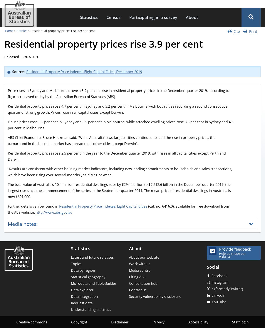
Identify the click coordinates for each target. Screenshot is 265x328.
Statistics (89, 17)
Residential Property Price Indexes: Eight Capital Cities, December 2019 (84, 71)
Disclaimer (120, 322)
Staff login (240, 322)
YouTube (219, 302)
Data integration (84, 296)
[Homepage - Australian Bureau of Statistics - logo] (19, 14)
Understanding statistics (91, 309)
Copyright (79, 322)
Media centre (140, 270)
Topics (76, 263)
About (192, 17)
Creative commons (31, 322)
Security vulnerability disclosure (155, 296)
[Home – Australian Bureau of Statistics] (18, 259)
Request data (82, 303)
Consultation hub (143, 283)
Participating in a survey (153, 17)
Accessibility (198, 322)
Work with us (139, 263)
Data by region (83, 270)
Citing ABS (137, 277)
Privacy (158, 322)
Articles (22, 31)
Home (9, 31)
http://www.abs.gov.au (54, 212)
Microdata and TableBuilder (93, 283)
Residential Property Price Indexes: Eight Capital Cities (103, 206)
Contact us (138, 290)
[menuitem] (88, 17)
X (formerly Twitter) (227, 288)
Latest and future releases (92, 257)
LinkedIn (218, 295)
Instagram (220, 282)
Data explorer (82, 290)
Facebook (219, 275)
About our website (144, 257)
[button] (251, 17)
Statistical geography (88, 277)
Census (113, 17)
